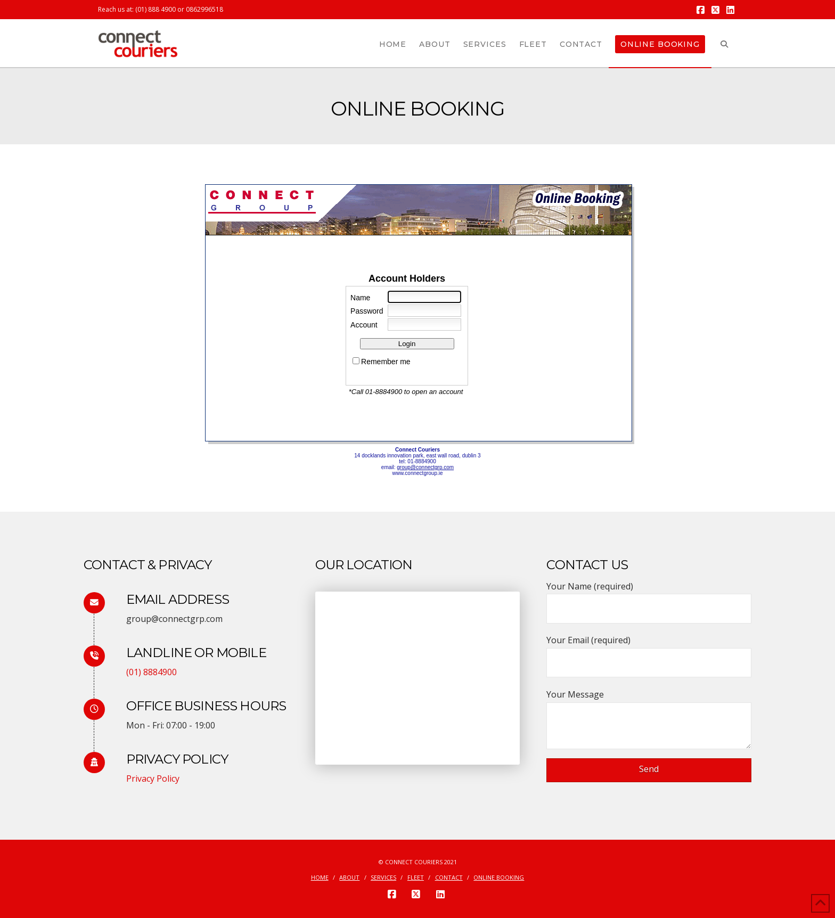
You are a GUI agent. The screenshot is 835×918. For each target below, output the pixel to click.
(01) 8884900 (151, 672)
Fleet (415, 877)
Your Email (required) (648, 652)
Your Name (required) (648, 598)
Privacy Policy (152, 778)
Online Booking (498, 877)
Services (383, 877)
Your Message (648, 702)
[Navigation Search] (724, 43)
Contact (449, 877)
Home (320, 877)
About (349, 877)
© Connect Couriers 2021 (418, 862)
